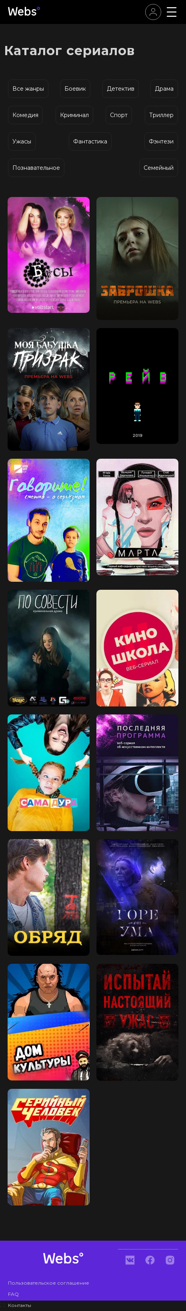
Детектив (120, 88)
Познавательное (36, 167)
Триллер (161, 115)
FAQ (13, 1294)
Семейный (159, 167)
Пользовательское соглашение (48, 1283)
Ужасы (21, 141)
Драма (164, 88)
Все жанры (28, 88)
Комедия (25, 115)
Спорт (119, 115)
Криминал (74, 115)
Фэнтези (161, 141)
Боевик (75, 88)
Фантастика (90, 141)
